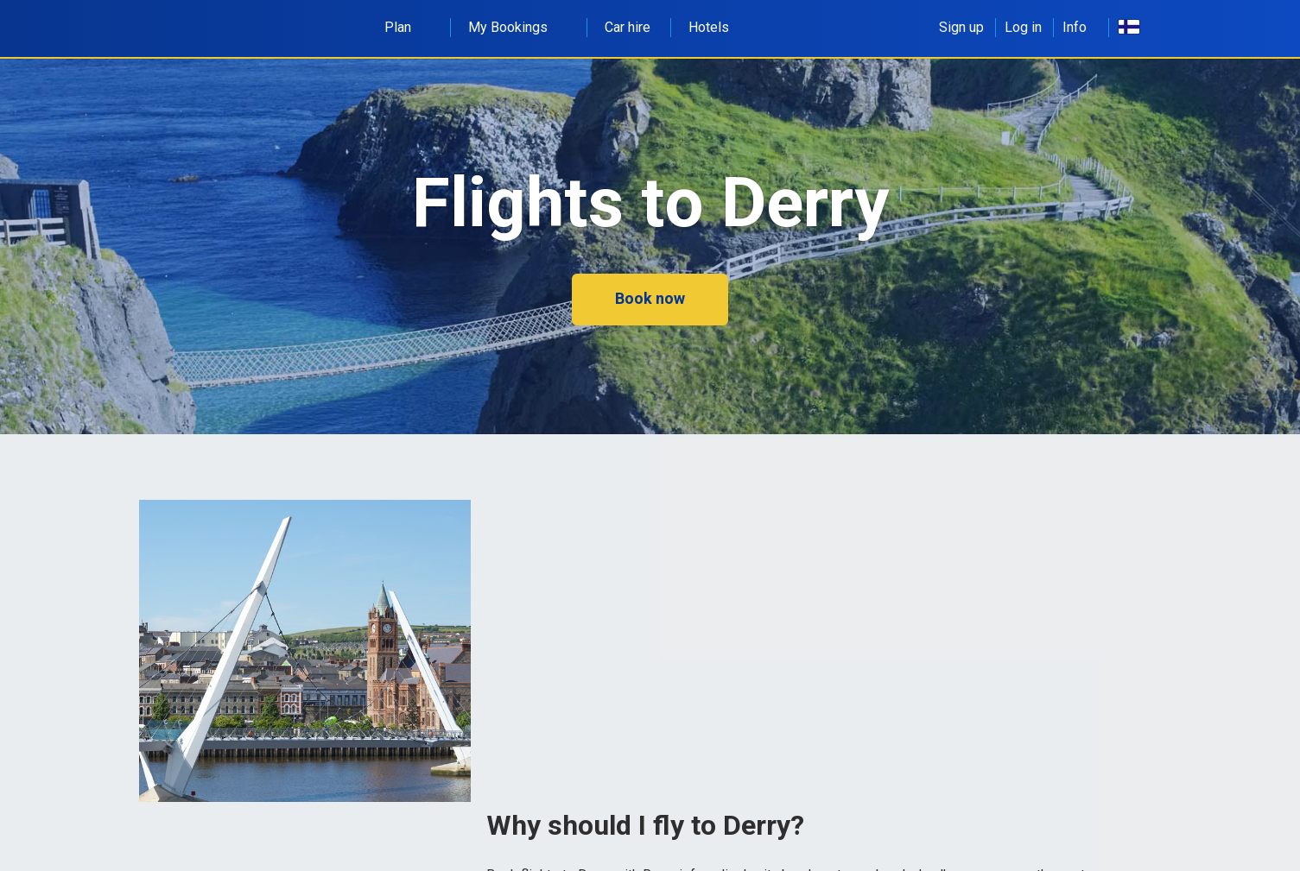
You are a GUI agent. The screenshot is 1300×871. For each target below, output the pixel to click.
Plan (407, 27)
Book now (650, 298)
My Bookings (517, 27)
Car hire (627, 27)
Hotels (708, 27)
